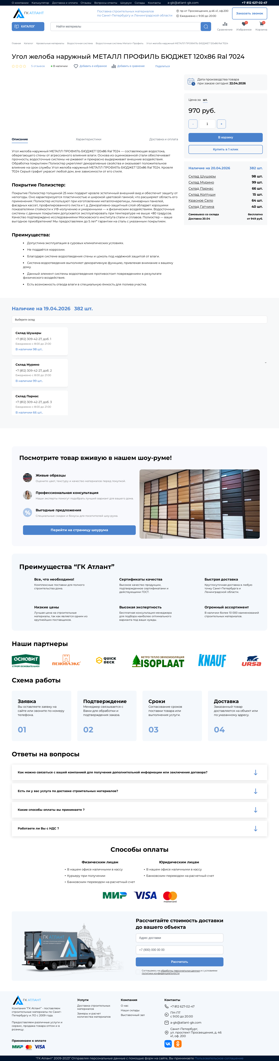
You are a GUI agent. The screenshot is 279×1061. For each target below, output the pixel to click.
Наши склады (130, 1010)
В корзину (225, 137)
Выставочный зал (133, 1015)
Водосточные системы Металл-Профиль (119, 43)
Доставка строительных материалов (93, 1007)
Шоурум (126, 2)
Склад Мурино (201, 182)
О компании (20, 2)
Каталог (28, 43)
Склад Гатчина (201, 207)
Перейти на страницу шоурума (79, 530)
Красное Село (200, 200)
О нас (124, 1005)
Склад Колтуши (201, 194)
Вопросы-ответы (105, 2)
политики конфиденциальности (161, 973)
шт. (205, 99)
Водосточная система (80, 43)
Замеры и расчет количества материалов (94, 1015)
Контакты (154, 2)
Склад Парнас (200, 188)
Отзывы (86, 2)
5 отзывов (38, 66)
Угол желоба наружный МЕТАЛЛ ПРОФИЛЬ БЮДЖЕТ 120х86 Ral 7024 (187, 43)
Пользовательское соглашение (219, 1058)
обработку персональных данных (180, 970)
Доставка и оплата (65, 2)
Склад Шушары (202, 176)
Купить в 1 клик (225, 149)
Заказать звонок (249, 13)
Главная (16, 43)
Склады (140, 2)
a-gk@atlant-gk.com (183, 2)
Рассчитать (179, 961)
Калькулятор (40, 2)
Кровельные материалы (50, 43)
